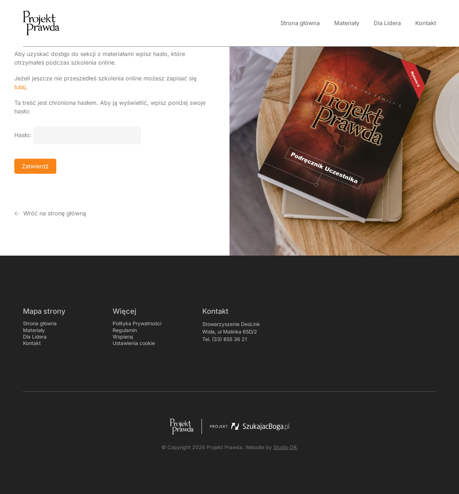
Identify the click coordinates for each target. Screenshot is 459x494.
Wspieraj (123, 337)
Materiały (34, 330)
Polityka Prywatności (137, 323)
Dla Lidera (35, 337)
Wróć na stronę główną (50, 213)
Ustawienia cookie (134, 343)
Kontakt (32, 343)
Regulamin (125, 330)
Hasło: (77, 135)
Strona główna (40, 323)
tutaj (20, 86)
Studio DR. (285, 447)
